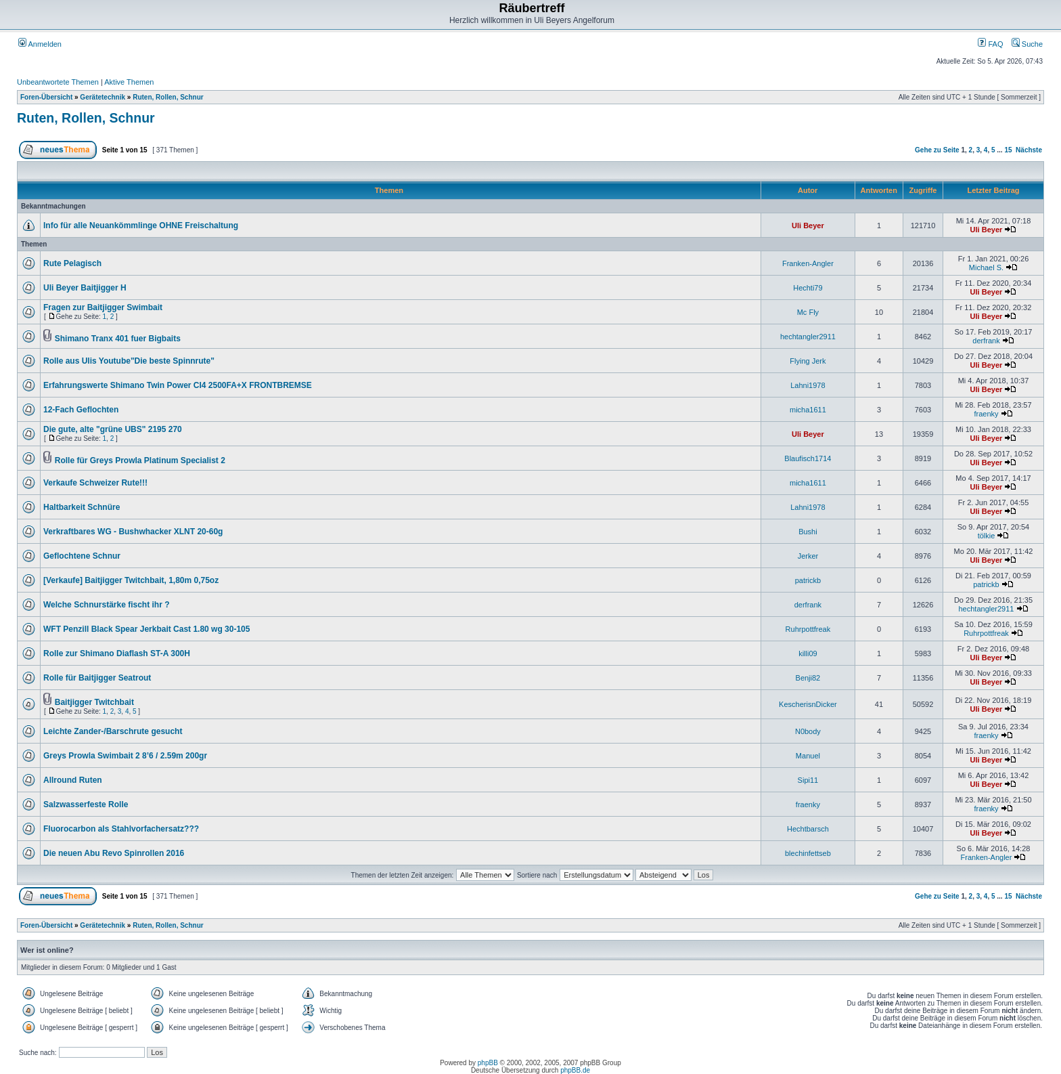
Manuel (808, 756)
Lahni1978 (807, 385)
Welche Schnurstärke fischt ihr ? (106, 604)
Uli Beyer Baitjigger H (85, 288)
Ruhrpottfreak (808, 629)
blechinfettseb (808, 853)
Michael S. (986, 267)
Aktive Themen (129, 82)
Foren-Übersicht (46, 97)
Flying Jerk (808, 361)
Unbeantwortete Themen (58, 82)
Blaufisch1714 (807, 458)
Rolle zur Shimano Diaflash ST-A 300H (116, 653)
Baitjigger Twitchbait (94, 702)
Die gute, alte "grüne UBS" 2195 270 (112, 429)
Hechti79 (807, 288)
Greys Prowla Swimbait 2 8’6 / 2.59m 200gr (125, 755)
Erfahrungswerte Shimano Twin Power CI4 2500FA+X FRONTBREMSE (177, 385)
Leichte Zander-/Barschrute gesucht (112, 731)
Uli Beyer (808, 225)
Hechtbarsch (808, 829)
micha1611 (808, 410)
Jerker (808, 556)
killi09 (807, 653)
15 (1008, 150)
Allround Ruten (72, 780)
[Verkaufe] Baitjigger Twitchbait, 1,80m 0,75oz (131, 580)
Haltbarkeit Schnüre (81, 507)
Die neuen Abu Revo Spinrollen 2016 (113, 853)
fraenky (986, 414)
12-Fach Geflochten (80, 409)
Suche (1027, 44)
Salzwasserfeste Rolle (85, 804)
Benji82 (808, 678)
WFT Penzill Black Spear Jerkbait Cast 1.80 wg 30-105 (146, 629)
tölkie (986, 536)
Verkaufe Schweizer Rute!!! (95, 483)
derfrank (985, 341)
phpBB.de (575, 1070)
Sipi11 (808, 780)
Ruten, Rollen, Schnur (168, 97)
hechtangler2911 (808, 336)
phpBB (488, 1063)
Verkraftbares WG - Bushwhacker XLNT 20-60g (133, 531)
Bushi (807, 532)
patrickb (808, 580)
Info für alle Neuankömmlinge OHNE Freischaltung (140, 225)
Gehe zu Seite (937, 150)
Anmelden (40, 44)
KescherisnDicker (808, 704)
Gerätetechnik (102, 97)
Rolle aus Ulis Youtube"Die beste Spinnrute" (129, 361)
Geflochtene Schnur (81, 556)
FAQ (990, 44)
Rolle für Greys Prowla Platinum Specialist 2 (140, 460)
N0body (808, 731)
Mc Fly (808, 312)
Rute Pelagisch (72, 263)
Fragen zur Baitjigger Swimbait (102, 307)
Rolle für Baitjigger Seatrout (97, 678)
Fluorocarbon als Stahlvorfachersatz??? (121, 829)
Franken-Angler (808, 263)
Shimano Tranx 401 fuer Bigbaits (118, 338)
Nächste (1029, 150)
